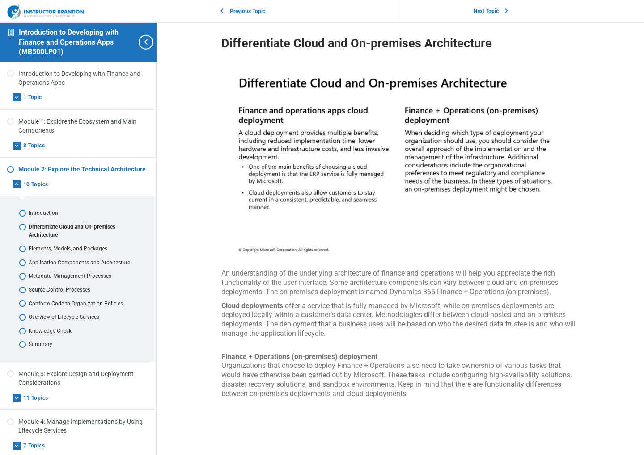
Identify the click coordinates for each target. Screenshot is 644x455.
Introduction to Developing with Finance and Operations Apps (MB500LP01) (69, 42)
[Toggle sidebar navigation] (141, 42)
